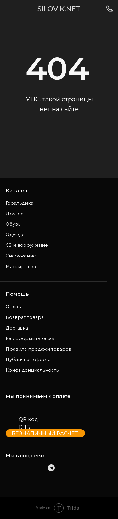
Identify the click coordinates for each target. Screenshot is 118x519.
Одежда (15, 235)
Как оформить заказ (30, 338)
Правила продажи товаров (38, 349)
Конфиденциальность (32, 370)
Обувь (13, 224)
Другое (15, 214)
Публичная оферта (28, 359)
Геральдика (19, 203)
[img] (11, 9)
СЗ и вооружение (27, 245)
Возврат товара (25, 317)
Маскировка (21, 266)
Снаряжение (21, 256)
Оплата (14, 307)
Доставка (17, 328)
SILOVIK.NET (59, 9)
